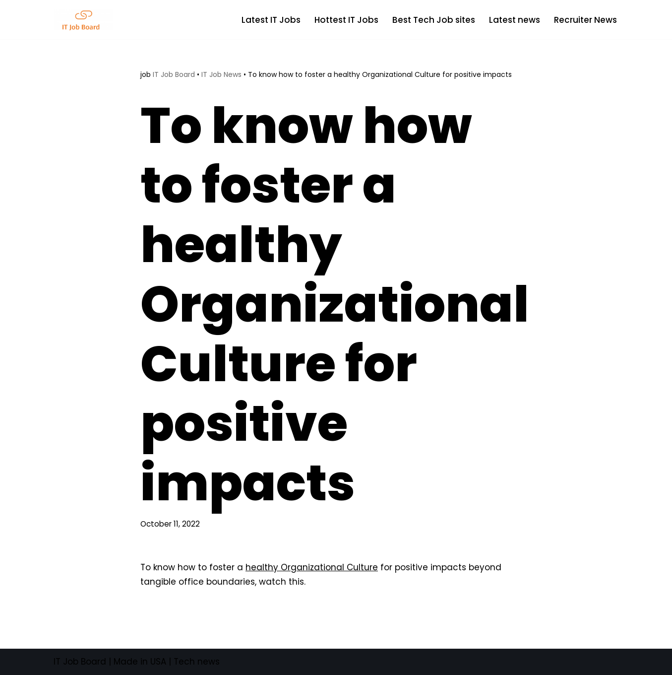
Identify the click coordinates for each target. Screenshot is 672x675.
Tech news (197, 662)
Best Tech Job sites (433, 20)
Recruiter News (585, 20)
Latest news (514, 20)
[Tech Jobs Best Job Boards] (86, 19)
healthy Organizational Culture (311, 567)
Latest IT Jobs (271, 20)
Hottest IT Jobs (346, 20)
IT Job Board (174, 74)
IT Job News (221, 74)
